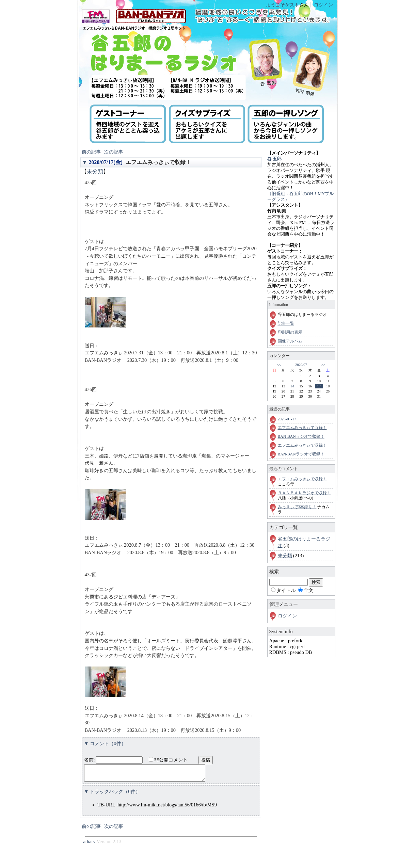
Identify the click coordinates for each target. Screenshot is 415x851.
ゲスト (292, 4)
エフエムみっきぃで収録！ (158, 162)
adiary (89, 844)
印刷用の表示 (290, 332)
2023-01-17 (287, 419)
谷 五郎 (274, 158)
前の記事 (91, 152)
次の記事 (113, 152)
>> (323, 365)
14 (292, 386)
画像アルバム (290, 341)
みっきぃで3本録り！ (297, 507)
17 (319, 386)
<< (279, 365)
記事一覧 (286, 323)
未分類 (95, 171)
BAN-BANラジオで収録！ (301, 436)
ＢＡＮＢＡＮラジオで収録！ (304, 493)
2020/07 (301, 365)
